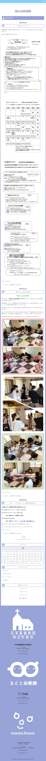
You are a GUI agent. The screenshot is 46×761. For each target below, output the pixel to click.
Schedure (8, 281)
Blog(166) (5, 570)
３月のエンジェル (23, 588)
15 (11, 557)
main (23, 539)
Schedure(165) (7, 573)
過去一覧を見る (23, 598)
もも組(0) (5, 580)
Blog (3, 281)
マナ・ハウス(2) (7, 577)
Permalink (5, 284)
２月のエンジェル (23, 591)
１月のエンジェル (23, 594)
